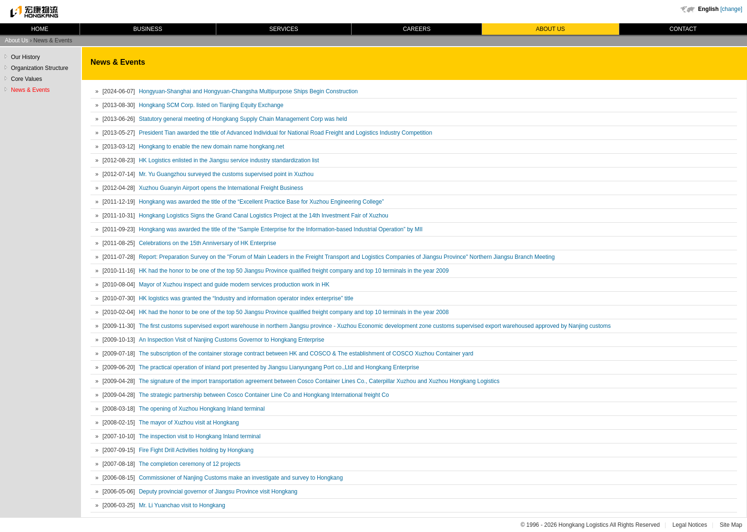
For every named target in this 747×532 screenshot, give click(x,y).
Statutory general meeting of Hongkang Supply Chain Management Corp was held (243, 119)
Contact (683, 29)
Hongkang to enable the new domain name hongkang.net (211, 146)
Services (283, 29)
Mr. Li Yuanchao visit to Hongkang (182, 505)
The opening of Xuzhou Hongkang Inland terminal (201, 408)
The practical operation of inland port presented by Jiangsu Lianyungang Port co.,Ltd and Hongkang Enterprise (279, 367)
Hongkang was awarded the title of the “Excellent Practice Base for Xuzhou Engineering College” (261, 201)
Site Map (731, 525)
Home (39, 29)
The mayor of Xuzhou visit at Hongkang (189, 422)
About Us (550, 29)
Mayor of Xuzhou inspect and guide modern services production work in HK (234, 284)
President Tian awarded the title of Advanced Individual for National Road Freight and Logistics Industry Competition (285, 132)
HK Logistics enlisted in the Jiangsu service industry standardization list (229, 160)
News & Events (30, 90)
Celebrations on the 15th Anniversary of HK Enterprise (207, 243)
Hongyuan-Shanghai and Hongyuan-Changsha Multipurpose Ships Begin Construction (248, 91)
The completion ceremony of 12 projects (189, 464)
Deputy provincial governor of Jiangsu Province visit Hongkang (218, 491)
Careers (417, 29)
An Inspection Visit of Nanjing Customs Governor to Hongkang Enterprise (231, 339)
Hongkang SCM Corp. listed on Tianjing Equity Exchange (211, 105)
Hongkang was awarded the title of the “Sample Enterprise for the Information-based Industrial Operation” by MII (281, 229)
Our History (25, 57)
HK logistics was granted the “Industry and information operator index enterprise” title (246, 298)
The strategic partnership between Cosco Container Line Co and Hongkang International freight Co (264, 395)
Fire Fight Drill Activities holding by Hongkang (196, 450)
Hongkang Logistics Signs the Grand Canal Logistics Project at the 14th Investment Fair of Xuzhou (263, 215)
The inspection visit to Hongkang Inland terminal (199, 436)
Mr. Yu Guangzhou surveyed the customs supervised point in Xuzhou (226, 174)
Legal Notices (689, 525)
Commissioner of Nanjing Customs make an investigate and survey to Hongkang (241, 477)
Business (147, 29)
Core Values (26, 79)
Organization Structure (39, 68)
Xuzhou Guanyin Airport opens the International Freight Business (221, 188)
